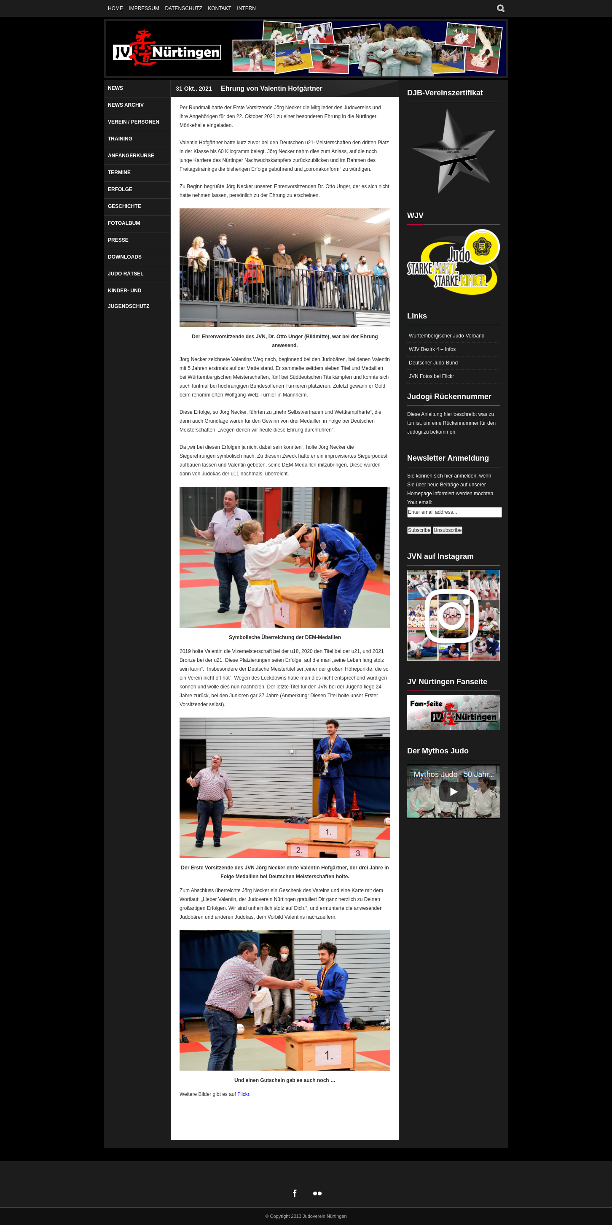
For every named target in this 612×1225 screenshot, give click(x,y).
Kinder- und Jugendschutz (129, 298)
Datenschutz (183, 8)
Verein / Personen (133, 122)
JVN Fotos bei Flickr (431, 376)
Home (115, 8)
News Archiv (126, 105)
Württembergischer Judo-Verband (446, 336)
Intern (246, 8)
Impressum (144, 8)
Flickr (243, 1094)
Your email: (419, 502)
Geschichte (124, 206)
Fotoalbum (124, 223)
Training (120, 139)
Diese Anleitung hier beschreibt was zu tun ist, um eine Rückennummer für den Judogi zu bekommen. (451, 423)
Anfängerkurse (131, 156)
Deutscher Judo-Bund (433, 363)
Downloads (125, 257)
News (115, 88)
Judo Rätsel (126, 274)
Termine (119, 172)
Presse (118, 240)
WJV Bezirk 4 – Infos (432, 349)
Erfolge (120, 189)
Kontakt (219, 8)
